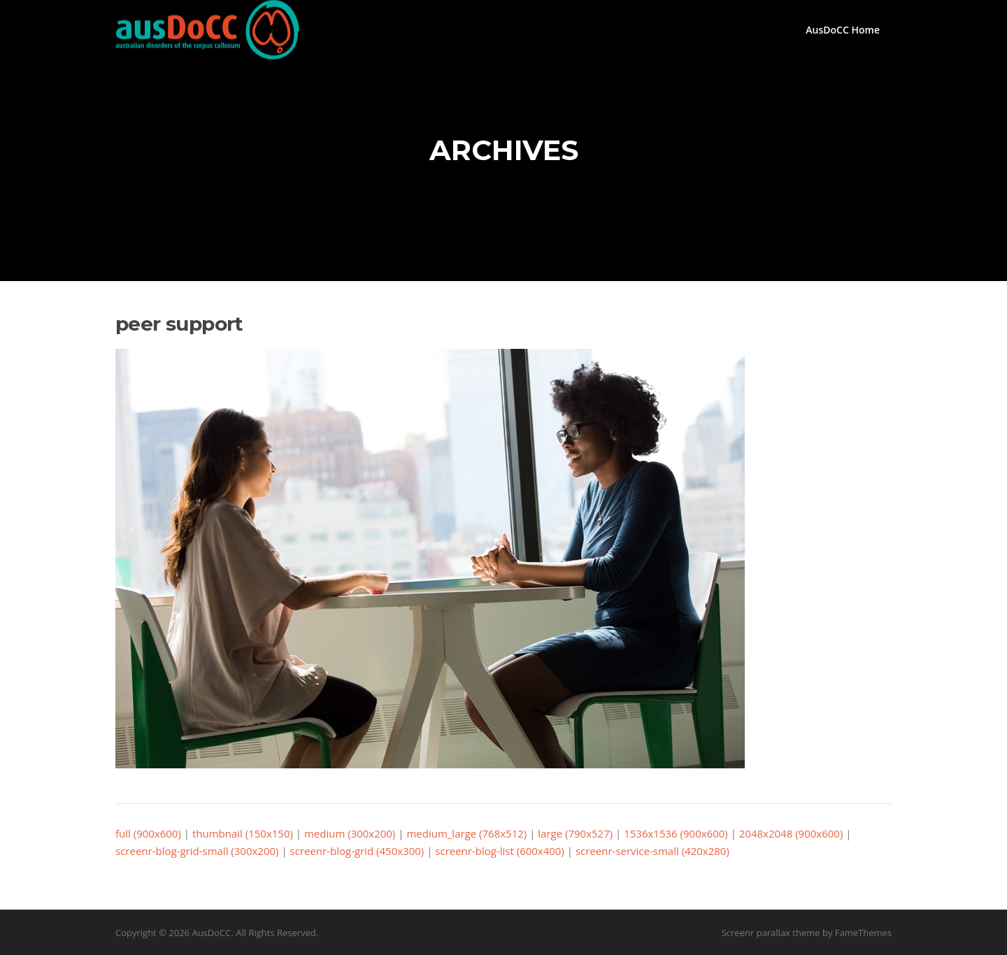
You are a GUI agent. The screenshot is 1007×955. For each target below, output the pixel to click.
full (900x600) (148, 833)
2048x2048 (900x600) (791, 833)
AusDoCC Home (843, 29)
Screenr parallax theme (771, 932)
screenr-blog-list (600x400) (499, 851)
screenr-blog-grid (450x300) (357, 851)
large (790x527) (575, 833)
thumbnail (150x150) (242, 833)
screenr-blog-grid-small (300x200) (197, 851)
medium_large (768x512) (466, 833)
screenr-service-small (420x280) (652, 851)
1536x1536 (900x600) (676, 833)
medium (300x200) (349, 833)
